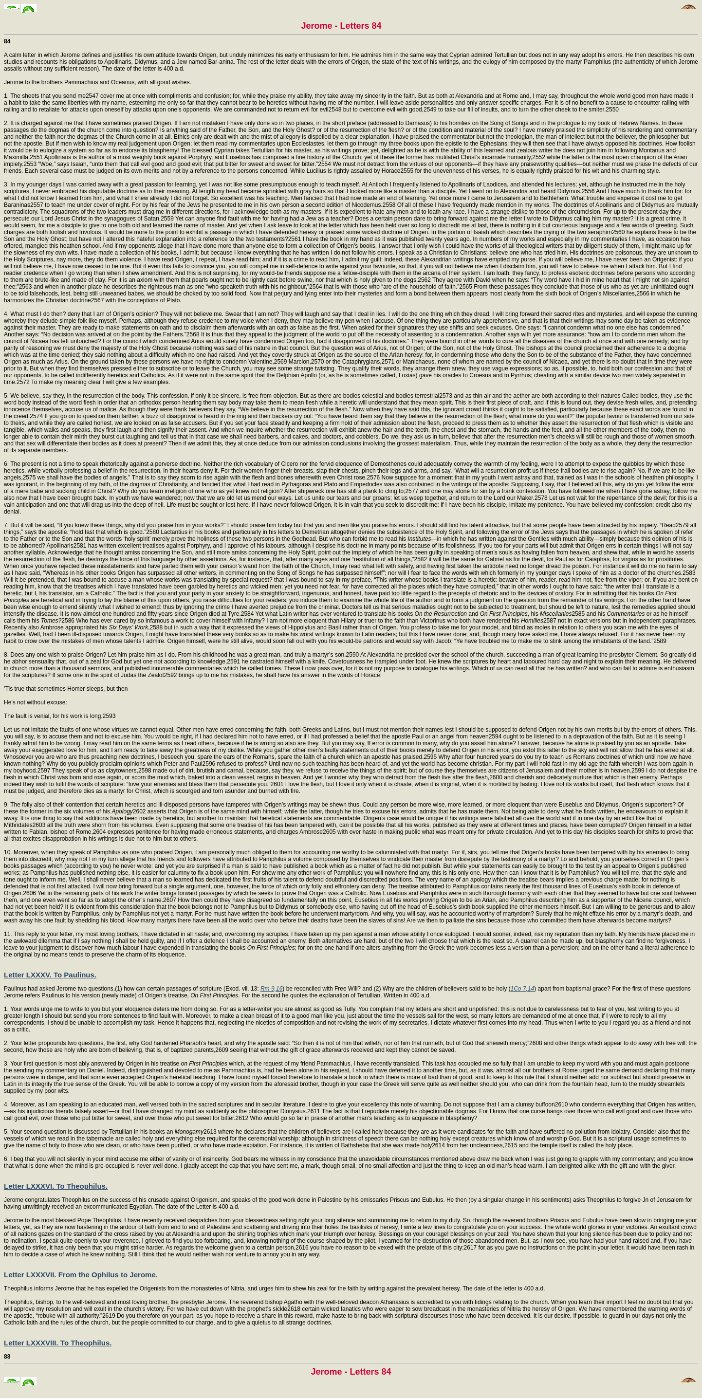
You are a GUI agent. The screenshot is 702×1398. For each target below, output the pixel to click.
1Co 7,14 (523, 988)
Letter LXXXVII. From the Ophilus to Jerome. (81, 1274)
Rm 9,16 (271, 988)
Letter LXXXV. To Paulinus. (50, 975)
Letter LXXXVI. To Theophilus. (56, 1186)
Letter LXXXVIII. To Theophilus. (57, 1343)
